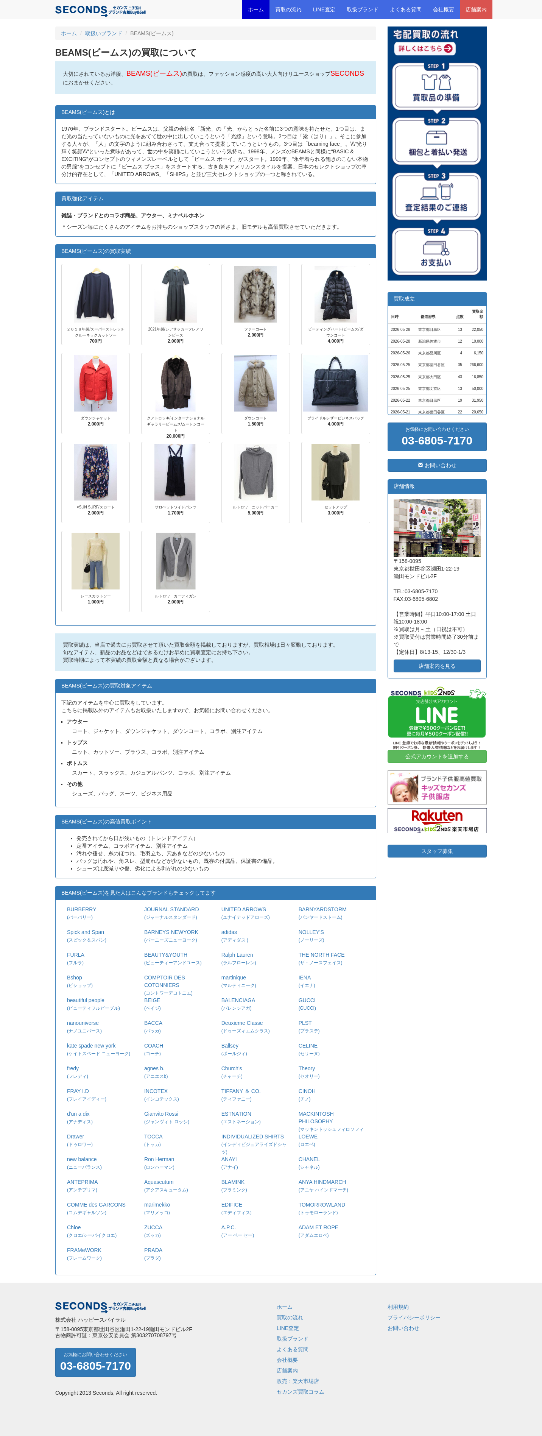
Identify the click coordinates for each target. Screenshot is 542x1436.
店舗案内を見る (437, 666)
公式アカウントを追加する (437, 756)
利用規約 (398, 1307)
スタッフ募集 (437, 851)
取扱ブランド (362, 9)
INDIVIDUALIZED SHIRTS (254, 1144)
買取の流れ (288, 9)
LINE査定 (324, 9)
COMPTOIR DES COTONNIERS (168, 985)
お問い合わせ (437, 465)
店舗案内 (476, 9)
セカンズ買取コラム (300, 1392)
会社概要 (443, 9)
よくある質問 (406, 9)
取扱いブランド (103, 33)
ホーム (256, 9)
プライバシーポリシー (414, 1317)
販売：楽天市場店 (298, 1381)
